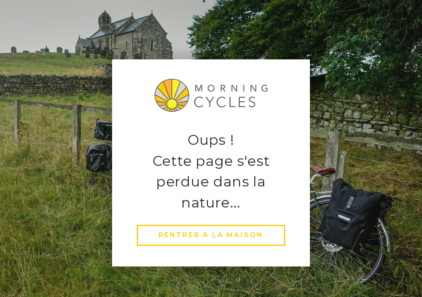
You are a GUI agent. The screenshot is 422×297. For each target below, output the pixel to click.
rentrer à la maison (211, 235)
